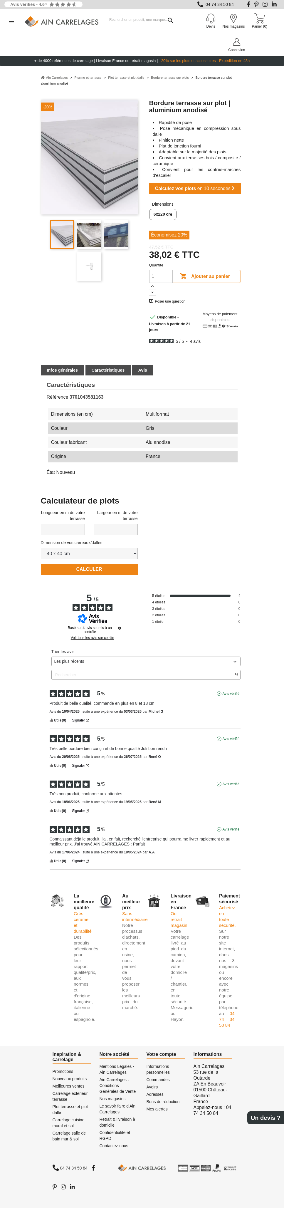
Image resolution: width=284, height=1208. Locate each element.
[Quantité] (161, 276)
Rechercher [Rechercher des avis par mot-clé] (143, 675)
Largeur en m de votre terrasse (117, 515)
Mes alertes (157, 1109)
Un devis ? (265, 1118)
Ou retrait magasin (179, 919)
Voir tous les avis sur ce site (92, 638)
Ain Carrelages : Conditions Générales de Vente (118, 1085)
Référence (57, 397)
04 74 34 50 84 (220, 4)
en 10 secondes (195, 188)
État (51, 472)
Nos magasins (113, 1098)
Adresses (155, 1094)
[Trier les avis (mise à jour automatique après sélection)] (146, 661)
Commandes (158, 1079)
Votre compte (161, 1054)
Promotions (63, 1071)
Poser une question (170, 301)
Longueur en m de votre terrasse (63, 515)
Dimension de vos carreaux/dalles (71, 542)
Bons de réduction (163, 1101)
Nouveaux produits (70, 1078)
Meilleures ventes (69, 1086)
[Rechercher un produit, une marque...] (142, 20)
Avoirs (152, 1087)
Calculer (89, 569)
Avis (142, 370)
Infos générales (62, 370)
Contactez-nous (114, 1145)
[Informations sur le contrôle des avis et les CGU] (119, 628)
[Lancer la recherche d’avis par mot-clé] (236, 675)
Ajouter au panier (205, 276)
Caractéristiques (108, 370)
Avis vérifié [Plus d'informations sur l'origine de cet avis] (231, 694)
